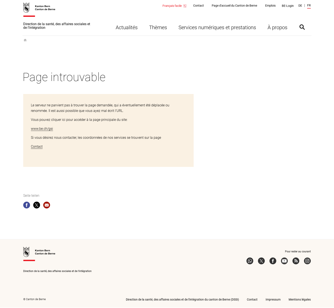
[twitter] (36, 206)
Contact (37, 147)
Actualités (127, 28)
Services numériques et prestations (217, 28)
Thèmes (158, 28)
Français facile (175, 6)
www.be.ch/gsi (42, 129)
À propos (277, 28)
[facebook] (26, 206)
